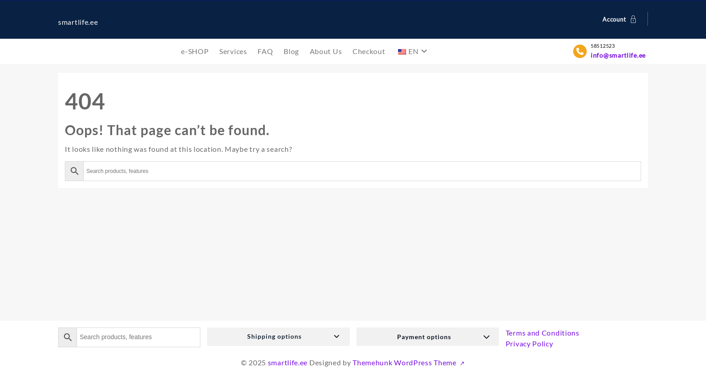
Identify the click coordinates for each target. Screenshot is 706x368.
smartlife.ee (78, 22)
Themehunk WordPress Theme (405, 362)
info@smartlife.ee (618, 55)
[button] (278, 336)
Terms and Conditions (542, 332)
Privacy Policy (529, 343)
